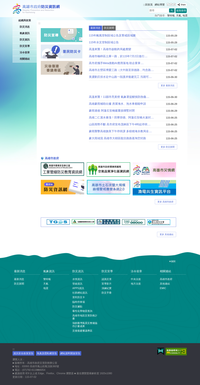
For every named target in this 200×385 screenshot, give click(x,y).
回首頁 (149, 4)
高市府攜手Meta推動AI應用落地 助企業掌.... (116, 63)
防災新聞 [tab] (109, 28)
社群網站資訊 (79, 292)
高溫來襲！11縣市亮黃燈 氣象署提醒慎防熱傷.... (119, 96)
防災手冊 (107, 292)
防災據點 (77, 306)
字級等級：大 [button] (174, 4)
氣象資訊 (25, 33)
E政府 (160, 351)
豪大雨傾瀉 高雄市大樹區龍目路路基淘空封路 (117, 138)
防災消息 (25, 26)
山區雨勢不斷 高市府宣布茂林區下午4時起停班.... (119, 124)
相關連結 (25, 59)
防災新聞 (19, 283)
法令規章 (25, 52)
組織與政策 (24, 20)
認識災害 (107, 279)
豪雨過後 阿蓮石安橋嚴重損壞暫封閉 (112, 110)
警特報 (171, 15)
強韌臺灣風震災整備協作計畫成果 (84, 324)
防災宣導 (25, 46)
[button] (172, 10)
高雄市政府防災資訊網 (37, 9)
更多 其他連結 (166, 234)
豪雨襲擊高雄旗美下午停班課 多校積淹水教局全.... (120, 131)
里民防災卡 (78, 297)
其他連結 (165, 283)
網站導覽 (160, 4)
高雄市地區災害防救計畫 (84, 317)
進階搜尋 (181, 10)
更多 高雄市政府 (165, 201)
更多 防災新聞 (168, 147)
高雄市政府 (166, 279)
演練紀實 (107, 288)
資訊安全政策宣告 (23, 353)
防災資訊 (25, 39)
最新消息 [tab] (95, 28)
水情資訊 (77, 279)
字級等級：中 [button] (171, 4)
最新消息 (19, 271)
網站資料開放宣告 (70, 353)
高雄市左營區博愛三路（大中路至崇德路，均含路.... (121, 70)
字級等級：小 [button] (168, 4)
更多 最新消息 (168, 85)
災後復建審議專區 (82, 330)
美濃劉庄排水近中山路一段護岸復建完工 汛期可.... (120, 76)
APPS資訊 (78, 288)
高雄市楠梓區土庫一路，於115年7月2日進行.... (118, 56)
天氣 (178, 15)
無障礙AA (176, 351)
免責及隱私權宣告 (47, 353)
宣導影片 (107, 283)
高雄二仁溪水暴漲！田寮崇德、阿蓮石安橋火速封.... (121, 117)
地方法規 (136, 283)
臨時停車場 (78, 302)
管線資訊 (77, 283)
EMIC (163, 288)
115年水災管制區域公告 (104, 42)
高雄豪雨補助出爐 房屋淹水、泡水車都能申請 (117, 103)
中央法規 (136, 279)
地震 (185, 15)
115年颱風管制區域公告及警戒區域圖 (112, 35)
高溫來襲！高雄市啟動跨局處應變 (110, 49)
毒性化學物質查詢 (82, 311)
